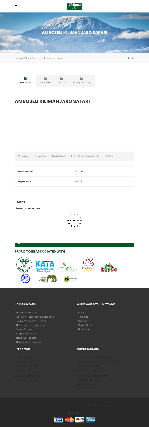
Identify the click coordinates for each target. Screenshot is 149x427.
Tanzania (79, 171)
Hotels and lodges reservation (33, 325)
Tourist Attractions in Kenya (31, 321)
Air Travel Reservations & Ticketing (35, 316)
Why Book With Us (26, 312)
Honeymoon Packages (28, 342)
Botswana (83, 329)
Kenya (81, 312)
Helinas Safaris (23, 58)
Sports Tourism (24, 329)
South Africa (85, 325)
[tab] (25, 81)
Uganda (82, 321)
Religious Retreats (26, 337)
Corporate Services (27, 333)
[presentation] (25, 80)
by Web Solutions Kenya (97, 405)
